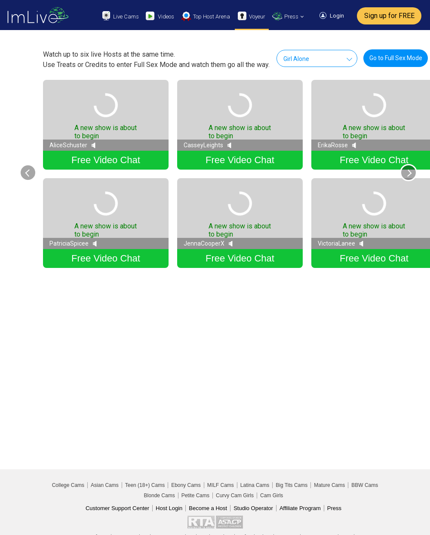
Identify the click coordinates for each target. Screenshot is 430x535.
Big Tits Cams (291, 485)
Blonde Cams (159, 495)
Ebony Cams (186, 485)
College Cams (68, 485)
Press (334, 508)
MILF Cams (220, 485)
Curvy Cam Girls (235, 495)
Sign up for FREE (389, 16)
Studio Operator (253, 508)
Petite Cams (195, 495)
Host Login (169, 508)
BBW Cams (364, 485)
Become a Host (208, 508)
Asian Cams (105, 485)
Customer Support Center (117, 508)
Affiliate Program (300, 508)
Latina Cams (254, 485)
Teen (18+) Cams (145, 485)
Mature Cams (329, 485)
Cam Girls (271, 495)
